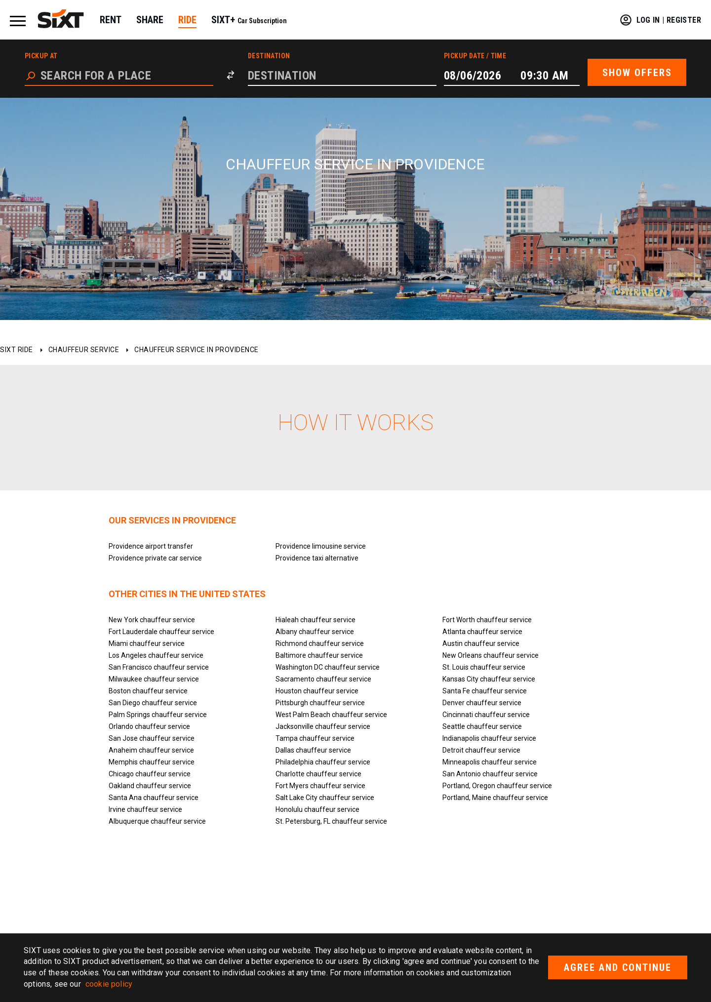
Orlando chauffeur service (149, 726)
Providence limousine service (321, 546)
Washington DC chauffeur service (328, 667)
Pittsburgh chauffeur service (320, 703)
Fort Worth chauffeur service (487, 620)
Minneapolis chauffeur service (489, 762)
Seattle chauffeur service (482, 726)
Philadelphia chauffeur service (323, 762)
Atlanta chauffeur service (482, 632)
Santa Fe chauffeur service (484, 691)
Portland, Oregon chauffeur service (497, 786)
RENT (110, 20)
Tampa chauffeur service (315, 738)
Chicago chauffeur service (150, 774)
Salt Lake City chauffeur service (325, 798)
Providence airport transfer (151, 546)
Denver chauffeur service (481, 703)
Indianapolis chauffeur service (489, 738)
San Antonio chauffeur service (490, 774)
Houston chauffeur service (317, 691)
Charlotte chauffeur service (318, 774)
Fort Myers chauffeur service (320, 786)
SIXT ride (16, 350)
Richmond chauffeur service (320, 643)
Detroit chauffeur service (481, 750)
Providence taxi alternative (317, 558)
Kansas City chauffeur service (488, 679)
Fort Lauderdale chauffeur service (161, 632)
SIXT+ (249, 20)
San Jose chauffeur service (152, 738)
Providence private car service (155, 558)
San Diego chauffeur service (153, 703)
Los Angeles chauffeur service (156, 655)
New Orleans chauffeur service (490, 655)
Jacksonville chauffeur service (323, 726)
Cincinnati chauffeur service (486, 715)
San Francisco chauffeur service (159, 667)
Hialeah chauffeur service (316, 620)
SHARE (149, 20)
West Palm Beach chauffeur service (331, 715)
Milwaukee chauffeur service (154, 679)
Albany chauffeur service (315, 632)
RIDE (187, 20)
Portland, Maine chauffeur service (495, 798)
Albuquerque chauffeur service (157, 821)
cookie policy (108, 984)
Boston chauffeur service (148, 691)
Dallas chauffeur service (313, 750)
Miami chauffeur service (147, 643)
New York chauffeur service (152, 620)
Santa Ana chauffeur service (153, 798)
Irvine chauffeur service (145, 809)
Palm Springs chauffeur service (158, 715)
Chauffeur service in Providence (196, 350)
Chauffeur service (83, 350)
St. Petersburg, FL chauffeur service (331, 821)
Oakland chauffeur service (150, 786)
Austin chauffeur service (480, 643)
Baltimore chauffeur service (319, 655)
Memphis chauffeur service (152, 762)
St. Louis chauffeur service (483, 667)
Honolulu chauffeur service (317, 809)
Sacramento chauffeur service (323, 679)
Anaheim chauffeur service (151, 750)
